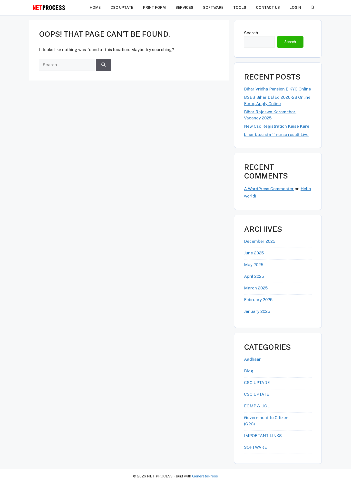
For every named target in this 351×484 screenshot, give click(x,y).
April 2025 (254, 276)
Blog (248, 370)
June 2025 (254, 253)
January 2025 (257, 311)
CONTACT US (268, 7)
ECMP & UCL (257, 405)
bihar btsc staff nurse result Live (276, 134)
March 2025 (256, 288)
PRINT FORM (154, 7)
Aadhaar (252, 359)
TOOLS (239, 7)
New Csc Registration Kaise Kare (276, 126)
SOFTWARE (213, 7)
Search (251, 32)
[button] (312, 7)
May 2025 (253, 264)
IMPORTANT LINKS (263, 435)
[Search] (103, 65)
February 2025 (258, 299)
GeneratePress (205, 476)
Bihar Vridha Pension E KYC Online (277, 89)
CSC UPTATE (121, 7)
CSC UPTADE (257, 382)
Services (184, 7)
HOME (95, 7)
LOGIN (295, 7)
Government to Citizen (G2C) (266, 420)
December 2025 (259, 241)
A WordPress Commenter (269, 188)
